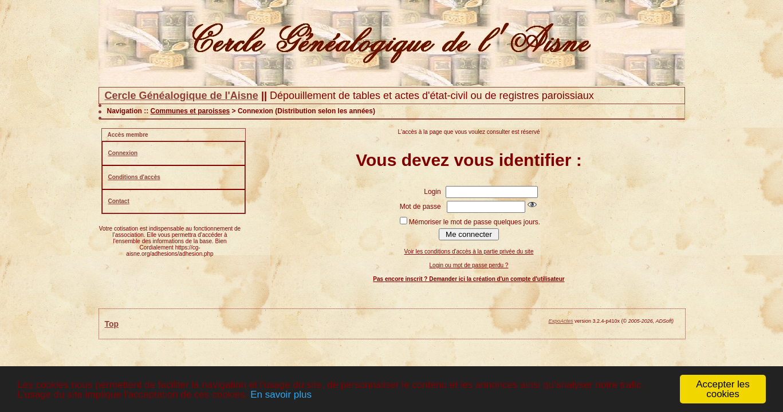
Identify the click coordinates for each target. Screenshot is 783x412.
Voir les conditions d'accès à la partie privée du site (469, 251)
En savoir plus (281, 394)
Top (112, 323)
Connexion (123, 153)
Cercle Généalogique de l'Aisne (181, 95)
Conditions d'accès (134, 177)
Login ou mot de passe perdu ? (469, 265)
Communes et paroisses (190, 111)
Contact (118, 201)
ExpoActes (561, 321)
